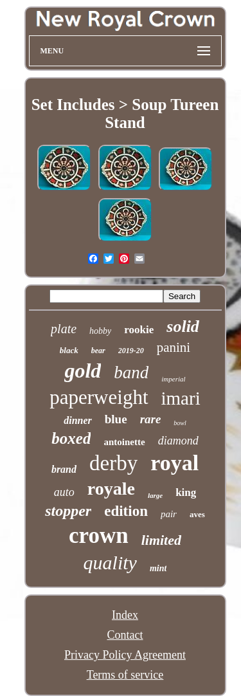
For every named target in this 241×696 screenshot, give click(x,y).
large (155, 495)
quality (110, 562)
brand (63, 469)
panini (174, 347)
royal (174, 463)
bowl (180, 422)
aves (197, 514)
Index (125, 615)
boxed (71, 438)
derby (113, 463)
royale (111, 489)
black (69, 350)
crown (99, 535)
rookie (139, 330)
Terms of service (125, 674)
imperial (173, 379)
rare (150, 419)
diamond (178, 440)
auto (64, 492)
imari (181, 398)
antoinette (124, 442)
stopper (68, 510)
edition (126, 511)
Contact (125, 634)
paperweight (98, 397)
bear (98, 350)
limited (161, 540)
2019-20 (131, 350)
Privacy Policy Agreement (125, 654)
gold (82, 370)
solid (182, 326)
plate (63, 329)
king (185, 492)
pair (169, 514)
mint (158, 568)
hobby (100, 331)
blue (116, 419)
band (131, 372)
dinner (78, 420)
